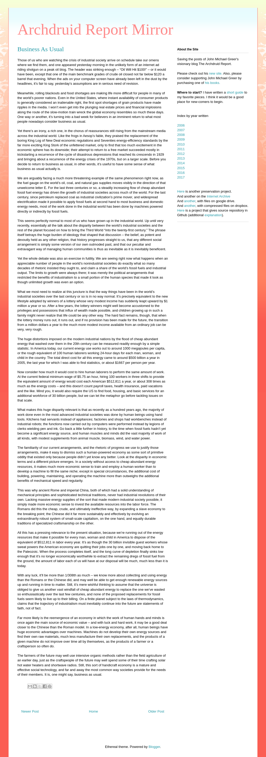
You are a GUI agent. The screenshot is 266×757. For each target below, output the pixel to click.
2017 (181, 177)
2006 (181, 125)
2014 (181, 163)
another (189, 201)
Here (180, 191)
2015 (181, 168)
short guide (235, 92)
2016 (181, 173)
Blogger (154, 747)
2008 (181, 135)
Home (93, 711)
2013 (181, 158)
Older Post (156, 711)
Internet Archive (218, 196)
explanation (213, 215)
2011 (181, 149)
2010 (181, 144)
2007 (181, 130)
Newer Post (30, 711)
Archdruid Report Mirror (95, 29)
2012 (181, 154)
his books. (212, 83)
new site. (216, 73)
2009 (181, 139)
